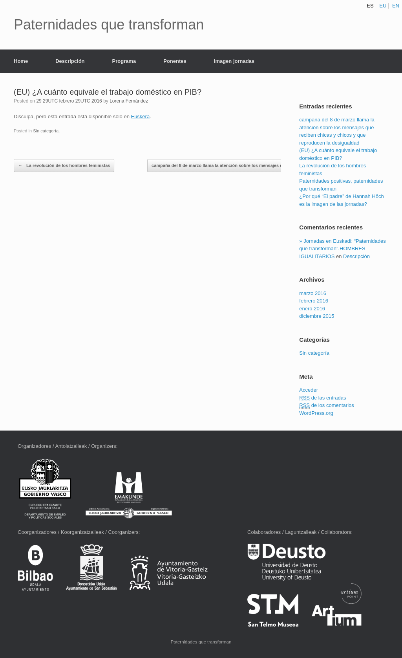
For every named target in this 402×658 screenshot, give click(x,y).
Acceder (308, 390)
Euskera (140, 116)
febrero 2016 (313, 301)
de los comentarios (326, 405)
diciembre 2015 (316, 316)
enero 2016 (312, 309)
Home (21, 61)
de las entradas (322, 398)
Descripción (69, 61)
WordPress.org (316, 413)
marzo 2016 (312, 293)
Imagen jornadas (234, 61)
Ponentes (174, 61)
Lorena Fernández (129, 101)
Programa (124, 61)
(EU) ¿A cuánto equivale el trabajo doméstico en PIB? (107, 92)
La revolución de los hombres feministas (64, 166)
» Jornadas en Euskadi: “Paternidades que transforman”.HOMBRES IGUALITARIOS (342, 248)
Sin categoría (45, 130)
